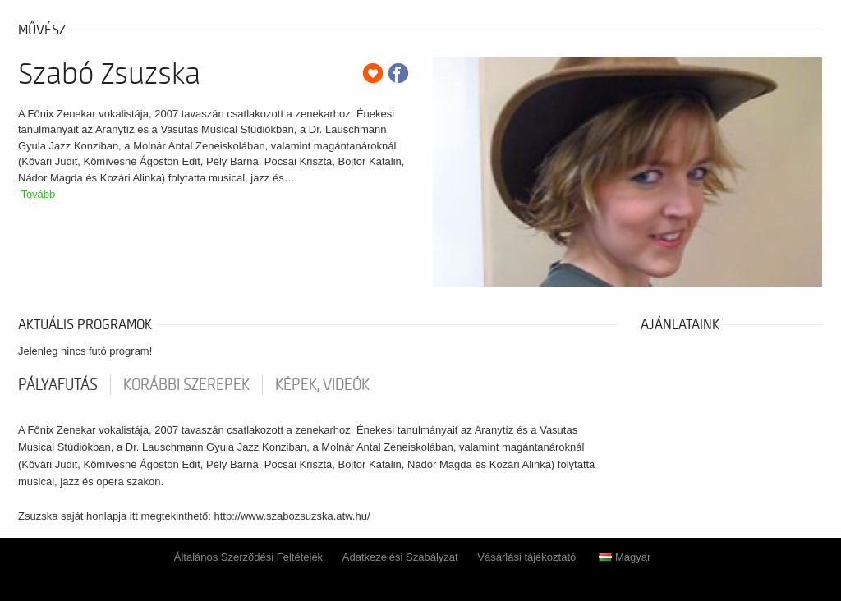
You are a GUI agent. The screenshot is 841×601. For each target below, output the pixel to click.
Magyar (624, 557)
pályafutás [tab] (58, 385)
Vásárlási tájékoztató (526, 557)
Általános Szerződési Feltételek (248, 557)
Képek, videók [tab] (322, 385)
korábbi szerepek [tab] (186, 385)
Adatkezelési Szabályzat (400, 557)
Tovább (38, 194)
